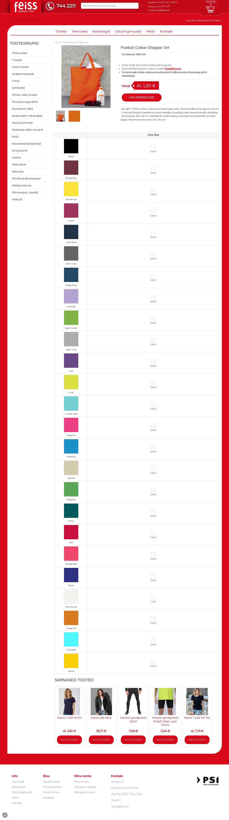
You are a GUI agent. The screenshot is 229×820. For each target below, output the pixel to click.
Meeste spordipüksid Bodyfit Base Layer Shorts (165, 721)
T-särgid (17, 60)
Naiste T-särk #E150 (69, 717)
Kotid (15, 136)
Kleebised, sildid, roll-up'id (27, 129)
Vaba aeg (17, 171)
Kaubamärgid (51, 781)
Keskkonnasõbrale (23, 74)
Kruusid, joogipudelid (25, 101)
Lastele (16, 157)
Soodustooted (52, 787)
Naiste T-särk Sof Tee (197, 717)
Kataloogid (101, 31)
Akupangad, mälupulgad (27, 115)
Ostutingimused (128, 31)
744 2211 (66, 6)
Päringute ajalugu (85, 787)
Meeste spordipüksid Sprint (133, 719)
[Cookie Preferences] (5, 815)
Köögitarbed (19, 150)
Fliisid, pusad (19, 53)
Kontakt (166, 31)
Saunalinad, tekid (22, 108)
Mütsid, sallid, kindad (24, 94)
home (57, 42)
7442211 (116, 800)
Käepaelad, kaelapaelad (26, 143)
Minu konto (81, 781)
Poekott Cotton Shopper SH (75, 42)
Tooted (61, 31)
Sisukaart (48, 797)
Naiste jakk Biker (101, 717)
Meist (150, 31)
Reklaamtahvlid (21, 185)
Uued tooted (51, 792)
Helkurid (17, 199)
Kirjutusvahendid (22, 122)
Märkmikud (19, 164)
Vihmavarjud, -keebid (25, 192)
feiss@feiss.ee (162, 10)
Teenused (79, 31)
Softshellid (18, 88)
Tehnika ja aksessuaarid (26, 178)
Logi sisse (191, 20)
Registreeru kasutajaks (208, 20)
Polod (15, 81)
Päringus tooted (84, 792)
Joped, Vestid (20, 67)
